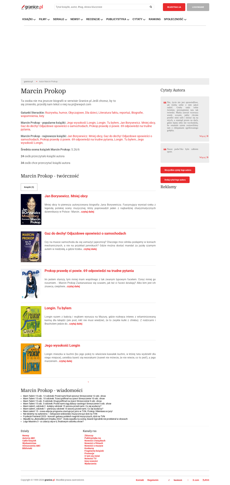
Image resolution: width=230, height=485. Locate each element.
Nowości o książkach (94, 440)
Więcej (203, 136)
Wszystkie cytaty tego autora (178, 170)
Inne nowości (91, 461)
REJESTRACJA (174, 7)
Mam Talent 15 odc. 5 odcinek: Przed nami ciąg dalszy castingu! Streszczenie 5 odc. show (67, 403)
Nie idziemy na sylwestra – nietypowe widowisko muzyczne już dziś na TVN (60, 414)
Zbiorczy (88, 435)
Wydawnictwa (29, 443)
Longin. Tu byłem (108, 122)
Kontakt (140, 480)
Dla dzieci (91, 112)
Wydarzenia (90, 463)
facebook (175, 480)
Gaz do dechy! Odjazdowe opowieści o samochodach (54, 126)
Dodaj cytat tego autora (175, 180)
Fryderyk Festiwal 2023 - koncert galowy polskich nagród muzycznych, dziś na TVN (64, 416)
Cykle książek (29, 440)
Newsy (25, 435)
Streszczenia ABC (31, 445)
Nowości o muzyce (93, 445)
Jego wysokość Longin (81, 122)
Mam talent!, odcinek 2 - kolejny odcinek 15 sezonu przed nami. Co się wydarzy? (62, 406)
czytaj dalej (87, 211)
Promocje (89, 453)
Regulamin (152, 480)
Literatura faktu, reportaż (114, 112)
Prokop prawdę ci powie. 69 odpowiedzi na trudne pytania (76, 139)
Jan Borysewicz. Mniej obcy (137, 122)
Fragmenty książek (94, 451)
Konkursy (89, 448)
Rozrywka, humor (56, 112)
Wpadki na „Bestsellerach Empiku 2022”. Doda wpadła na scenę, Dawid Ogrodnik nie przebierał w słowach (75, 419)
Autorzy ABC (28, 438)
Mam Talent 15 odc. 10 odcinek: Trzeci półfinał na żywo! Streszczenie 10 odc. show (64, 398)
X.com (193, 480)
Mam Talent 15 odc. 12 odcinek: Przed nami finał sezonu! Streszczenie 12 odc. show (64, 396)
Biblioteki (27, 448)
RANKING (155, 19)
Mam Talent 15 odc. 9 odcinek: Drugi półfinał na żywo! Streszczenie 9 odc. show (62, 401)
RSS (206, 480)
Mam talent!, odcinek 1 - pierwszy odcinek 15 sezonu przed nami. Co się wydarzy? (63, 408)
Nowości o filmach (93, 443)
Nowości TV (90, 458)
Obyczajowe (76, 112)
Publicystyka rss (92, 438)
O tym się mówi (92, 456)
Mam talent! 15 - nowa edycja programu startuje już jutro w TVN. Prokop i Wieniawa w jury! (68, 411)
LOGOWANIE (198, 7)
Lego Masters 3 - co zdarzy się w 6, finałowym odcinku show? (53, 421)
